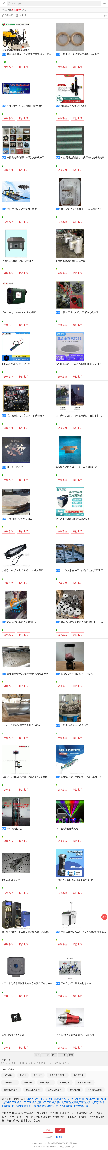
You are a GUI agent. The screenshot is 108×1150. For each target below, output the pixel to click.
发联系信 (8, 67)
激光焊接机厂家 (79, 1098)
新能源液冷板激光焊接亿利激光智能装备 (81, 777)
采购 (104, 917)
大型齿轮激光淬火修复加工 (74, 725)
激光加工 (38, 1075)
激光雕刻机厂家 (60, 1102)
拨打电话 (23, 67)
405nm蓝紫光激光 (11, 880)
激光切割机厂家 (67, 1106)
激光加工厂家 (24, 1102)
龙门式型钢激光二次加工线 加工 (23, 209)
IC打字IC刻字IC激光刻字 (14, 1035)
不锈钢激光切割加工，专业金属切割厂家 (76, 467)
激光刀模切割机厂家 (37, 1098)
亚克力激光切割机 (57, 1075)
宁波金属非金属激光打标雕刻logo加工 (80, 54)
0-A (2, 1063)
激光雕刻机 (75, 1090)
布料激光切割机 (95, 1090)
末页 (70, 1055)
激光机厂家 (82, 1106)
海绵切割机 (78, 1075)
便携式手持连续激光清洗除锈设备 (73, 519)
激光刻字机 (65, 1082)
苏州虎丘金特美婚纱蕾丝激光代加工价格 (27, 673)
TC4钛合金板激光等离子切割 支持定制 (21, 725)
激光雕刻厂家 (91, 1102)
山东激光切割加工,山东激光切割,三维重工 (82, 570)
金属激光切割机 (11, 1090)
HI (23, 1063)
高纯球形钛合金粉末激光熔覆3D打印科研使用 (79, 364)
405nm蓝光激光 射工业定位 (16, 364)
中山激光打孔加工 (16, 828)
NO (38, 1063)
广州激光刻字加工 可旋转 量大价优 (24, 106)
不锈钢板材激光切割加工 (19, 519)
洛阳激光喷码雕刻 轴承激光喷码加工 (25, 157)
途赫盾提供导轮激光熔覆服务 (22, 622)
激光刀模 (28, 1082)
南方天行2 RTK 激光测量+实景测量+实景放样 (24, 777)
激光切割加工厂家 (41, 1102)
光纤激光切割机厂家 (59, 1098)
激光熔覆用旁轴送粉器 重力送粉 (77, 673)
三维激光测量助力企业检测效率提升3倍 (76, 880)
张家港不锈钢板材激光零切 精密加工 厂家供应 (84, 622)
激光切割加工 (46, 1082)
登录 (48, 1130)
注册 (60, 1130)
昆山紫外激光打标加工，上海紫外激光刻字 (82, 209)
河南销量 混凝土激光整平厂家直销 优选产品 (29, 54)
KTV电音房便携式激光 (67, 828)
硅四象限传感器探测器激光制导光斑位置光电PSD (27, 983)
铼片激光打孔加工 (16, 467)
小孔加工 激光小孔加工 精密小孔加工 (79, 312)
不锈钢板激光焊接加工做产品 (70, 260)
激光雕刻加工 (10, 1082)
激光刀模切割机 (33, 1090)
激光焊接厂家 (95, 1098)
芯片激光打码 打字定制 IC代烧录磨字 (26, 415)
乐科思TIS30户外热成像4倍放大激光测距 (22, 570)
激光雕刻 (8, 1075)
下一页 (62, 1055)
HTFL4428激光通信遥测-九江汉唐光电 (75, 1035)
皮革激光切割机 (84, 1082)
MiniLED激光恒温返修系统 (74, 106)
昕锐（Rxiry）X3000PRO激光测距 (19, 312)
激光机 (23, 1075)
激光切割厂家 (76, 1102)
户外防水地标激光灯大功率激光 (18, 260)
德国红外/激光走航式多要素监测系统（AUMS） (26, 932)
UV (56, 1063)
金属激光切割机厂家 (47, 1106)
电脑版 (59, 1137)
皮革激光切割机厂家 (25, 1106)
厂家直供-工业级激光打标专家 (76, 983)
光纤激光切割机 (55, 1090)
